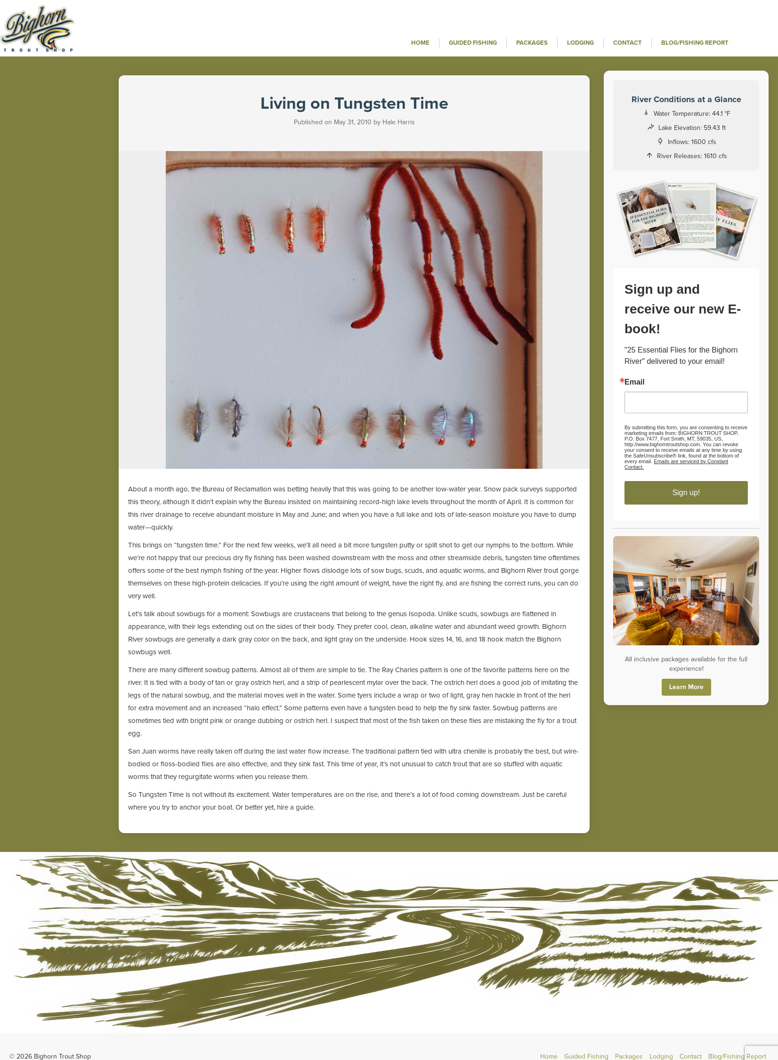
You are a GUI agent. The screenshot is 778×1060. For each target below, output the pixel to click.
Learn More (686, 687)
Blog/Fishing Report (695, 43)
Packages (532, 43)
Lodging (580, 43)
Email (634, 382)
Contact (627, 43)
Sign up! (686, 493)
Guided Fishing (473, 43)
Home (420, 43)
